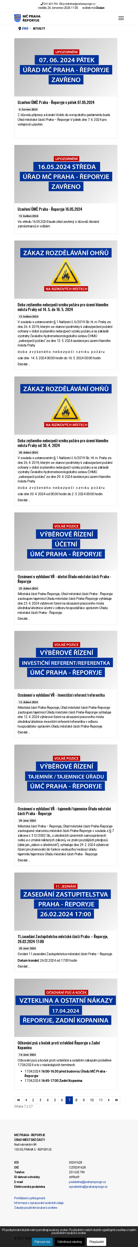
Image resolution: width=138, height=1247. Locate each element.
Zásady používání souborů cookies (35, 1207)
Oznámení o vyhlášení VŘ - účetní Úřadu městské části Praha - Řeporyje (64, 579)
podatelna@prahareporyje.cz (79, 3)
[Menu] (121, 18)
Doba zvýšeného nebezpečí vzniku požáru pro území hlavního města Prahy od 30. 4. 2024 (63, 443)
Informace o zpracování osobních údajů (39, 1203)
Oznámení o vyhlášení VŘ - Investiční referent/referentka (61, 695)
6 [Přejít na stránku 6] (62, 1100)
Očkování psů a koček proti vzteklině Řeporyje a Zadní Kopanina (59, 1045)
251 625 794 (51, 3)
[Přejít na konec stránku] (116, 1100)
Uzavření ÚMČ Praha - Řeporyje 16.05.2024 (50, 209)
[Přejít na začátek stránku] (18, 1100)
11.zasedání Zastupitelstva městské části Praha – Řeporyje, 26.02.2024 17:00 (63, 939)
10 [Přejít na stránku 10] (92, 1100)
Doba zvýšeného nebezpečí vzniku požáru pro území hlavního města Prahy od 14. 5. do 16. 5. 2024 (63, 307)
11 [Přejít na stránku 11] (101, 1100)
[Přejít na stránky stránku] (26, 1100)
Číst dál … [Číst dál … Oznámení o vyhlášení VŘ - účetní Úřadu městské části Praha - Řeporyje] (24, 618)
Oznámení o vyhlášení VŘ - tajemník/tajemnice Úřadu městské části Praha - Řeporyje (64, 811)
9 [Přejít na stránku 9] (84, 1100)
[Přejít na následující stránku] (108, 1100)
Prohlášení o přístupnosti (29, 1198)
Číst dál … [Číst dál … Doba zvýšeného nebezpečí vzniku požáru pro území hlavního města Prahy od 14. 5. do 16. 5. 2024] (24, 364)
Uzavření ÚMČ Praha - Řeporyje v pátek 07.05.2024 (56, 102)
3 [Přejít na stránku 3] (40, 1100)
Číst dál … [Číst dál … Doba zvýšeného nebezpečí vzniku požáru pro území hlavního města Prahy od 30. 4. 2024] (24, 500)
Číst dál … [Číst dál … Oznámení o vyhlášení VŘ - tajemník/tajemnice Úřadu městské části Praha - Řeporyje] (24, 860)
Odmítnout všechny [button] (69, 1242)
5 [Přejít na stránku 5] (55, 1100)
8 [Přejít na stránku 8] (76, 1100)
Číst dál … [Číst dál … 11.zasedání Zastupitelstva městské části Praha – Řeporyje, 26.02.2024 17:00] (24, 966)
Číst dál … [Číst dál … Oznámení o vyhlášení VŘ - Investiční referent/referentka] (24, 732)
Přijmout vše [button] (42, 1242)
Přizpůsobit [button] (96, 1242)
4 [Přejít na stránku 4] (48, 1100)
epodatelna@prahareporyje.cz (88, 1186)
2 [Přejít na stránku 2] (33, 1100)
